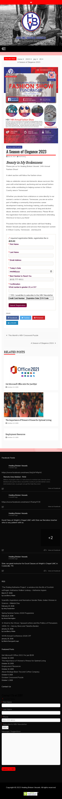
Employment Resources (15, 434)
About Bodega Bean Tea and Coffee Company (20, 672)
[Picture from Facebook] (11, 537)
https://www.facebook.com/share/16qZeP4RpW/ (22, 472)
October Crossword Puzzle (12, 677)
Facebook (12, 318)
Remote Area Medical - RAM (14, 477)
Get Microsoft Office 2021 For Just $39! (21, 384)
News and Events (14, 147)
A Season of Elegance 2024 (42, 343)
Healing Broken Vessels (31, 38)
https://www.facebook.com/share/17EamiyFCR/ (21, 502)
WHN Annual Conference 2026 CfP (16, 636)
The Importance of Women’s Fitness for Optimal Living (28, 420)
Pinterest (38, 318)
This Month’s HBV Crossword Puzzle (23, 335)
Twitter (26, 318)
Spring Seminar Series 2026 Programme (18, 613)
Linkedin (12, 323)
